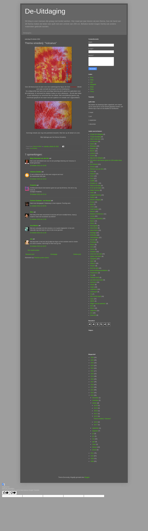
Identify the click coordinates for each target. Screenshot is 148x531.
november (95, 400)
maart (94, 444)
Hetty (91, 80)
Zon (91, 313)
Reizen (92, 244)
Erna (91, 77)
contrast (92, 153)
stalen (92, 261)
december (95, 398)
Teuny (92, 91)
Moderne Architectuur (96, 214)
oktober (94, 403)
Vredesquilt (93, 292)
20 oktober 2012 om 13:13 (38, 179)
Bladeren (93, 148)
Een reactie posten (33, 250)
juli (93, 433)
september (95, 428)
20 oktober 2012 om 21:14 (38, 194)
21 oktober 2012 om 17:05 (38, 219)
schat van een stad (96, 254)
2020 (92, 373)
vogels (92, 287)
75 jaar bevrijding (95, 137)
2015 (92, 387)
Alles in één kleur (95, 139)
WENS (92, 301)
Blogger (87, 477)
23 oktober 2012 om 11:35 (38, 233)
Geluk (92, 176)
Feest (92, 171)
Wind (91, 306)
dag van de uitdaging (96, 158)
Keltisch (92, 197)
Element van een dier (96, 169)
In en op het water (95, 188)
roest (91, 247)
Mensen (92, 211)
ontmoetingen (94, 237)
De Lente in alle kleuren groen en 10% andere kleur (106, 160)
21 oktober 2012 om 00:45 (38, 206)
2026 (92, 357)
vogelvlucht (93, 289)
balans (92, 144)
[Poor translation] (13, 493)
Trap (91, 275)
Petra (92, 89)
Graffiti (92, 181)
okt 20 (96, 416)
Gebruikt (92, 174)
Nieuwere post (29, 254)
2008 (92, 461)
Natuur (92, 223)
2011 (92, 453)
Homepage (53, 254)
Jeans (92, 192)
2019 (92, 376)
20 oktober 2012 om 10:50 (38, 165)
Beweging (93, 146)
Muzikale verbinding (96, 218)
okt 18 (96, 422)
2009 (92, 458)
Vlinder (92, 284)
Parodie (92, 240)
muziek (92, 216)
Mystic (92, 221)
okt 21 (96, 413)
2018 (92, 379)
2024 (92, 363)
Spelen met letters (95, 256)
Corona (92, 155)
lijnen (91, 204)
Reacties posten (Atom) (41, 257)
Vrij (91, 294)
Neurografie (93, 226)
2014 (92, 390)
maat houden (94, 209)
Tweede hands (94, 277)
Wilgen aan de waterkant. (98, 303)
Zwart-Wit (93, 315)
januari (94, 450)
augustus (95, 431)
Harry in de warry (95, 185)
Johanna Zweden (35, 172)
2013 (92, 392)
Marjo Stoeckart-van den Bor (39, 158)
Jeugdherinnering (95, 195)
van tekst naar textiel (96, 280)
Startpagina (27, 33)
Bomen (92, 151)
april (93, 441)
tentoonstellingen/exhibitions (99, 270)
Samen (92, 249)
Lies (91, 82)
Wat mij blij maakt (95, 296)
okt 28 (96, 405)
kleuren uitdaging (95, 199)
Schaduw (93, 251)
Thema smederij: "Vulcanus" (102, 418)
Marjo (92, 87)
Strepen (92, 266)
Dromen (92, 167)
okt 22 (96, 411)
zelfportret (93, 310)
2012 (92, 395)
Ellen (31, 212)
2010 (92, 456)
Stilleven (92, 263)
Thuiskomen (94, 273)
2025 (92, 360)
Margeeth (93, 84)
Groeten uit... (94, 183)
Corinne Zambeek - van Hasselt (40, 200)
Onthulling (93, 235)
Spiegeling (93, 258)
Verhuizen (93, 282)
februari (94, 447)
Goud (92, 178)
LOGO (92, 207)
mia (31, 239)
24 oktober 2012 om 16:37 (38, 246)
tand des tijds (94, 268)
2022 (92, 368)
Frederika (33, 185)
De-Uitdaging (45, 11)
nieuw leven (93, 228)
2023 (92, 365)
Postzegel (93, 242)
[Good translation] (5, 493)
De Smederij (33, 148)
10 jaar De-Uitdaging (96, 134)
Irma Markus (34, 225)
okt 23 (96, 408)
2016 (92, 384)
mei (93, 439)
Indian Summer (95, 190)
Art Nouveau (94, 141)
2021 (92, 371)
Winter (92, 308)
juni (93, 436)
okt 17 (96, 424)
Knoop (92, 202)
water (92, 299)
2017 (92, 382)
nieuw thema (94, 230)
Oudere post (77, 254)
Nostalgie (93, 233)
